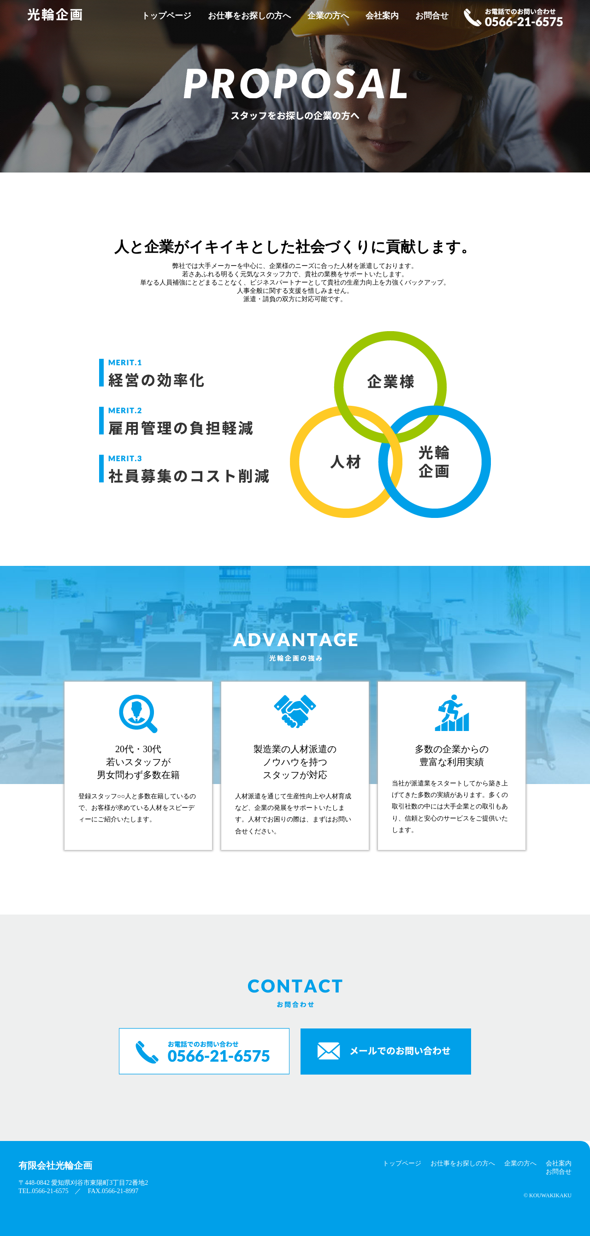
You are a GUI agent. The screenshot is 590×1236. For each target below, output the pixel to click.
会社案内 (382, 15)
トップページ (166, 15)
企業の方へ (328, 15)
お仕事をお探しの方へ (249, 15)
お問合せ (431, 15)
